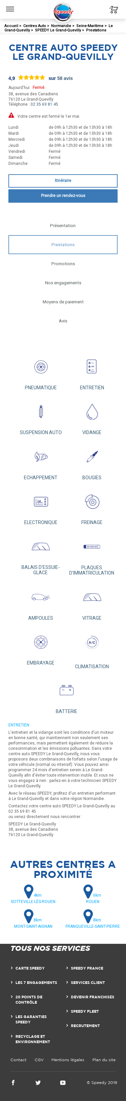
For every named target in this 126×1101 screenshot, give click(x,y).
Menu (10, 5)
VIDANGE (92, 416)
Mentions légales (67, 1060)
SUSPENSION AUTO (40, 416)
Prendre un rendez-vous (63, 195)
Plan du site (104, 1060)
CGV (39, 1060)
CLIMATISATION (92, 648)
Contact (18, 1060)
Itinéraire (63, 180)
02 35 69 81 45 (44, 104)
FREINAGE (92, 506)
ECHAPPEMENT (40, 461)
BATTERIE (66, 695)
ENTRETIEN (92, 371)
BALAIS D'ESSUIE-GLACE (40, 553)
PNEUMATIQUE (40, 371)
